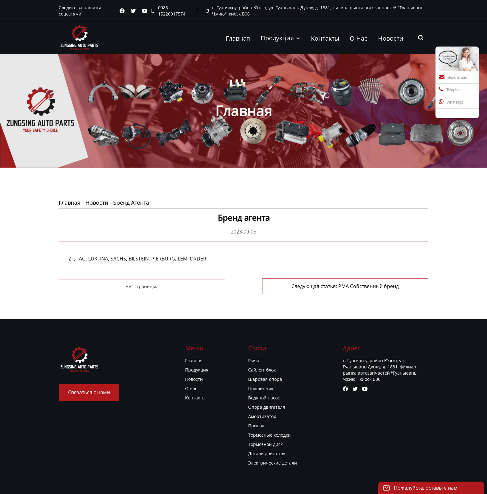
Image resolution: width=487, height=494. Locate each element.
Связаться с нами (89, 392)
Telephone (451, 89)
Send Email (453, 77)
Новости (96, 202)
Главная (69, 202)
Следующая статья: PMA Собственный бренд (345, 286)
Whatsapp (451, 102)
